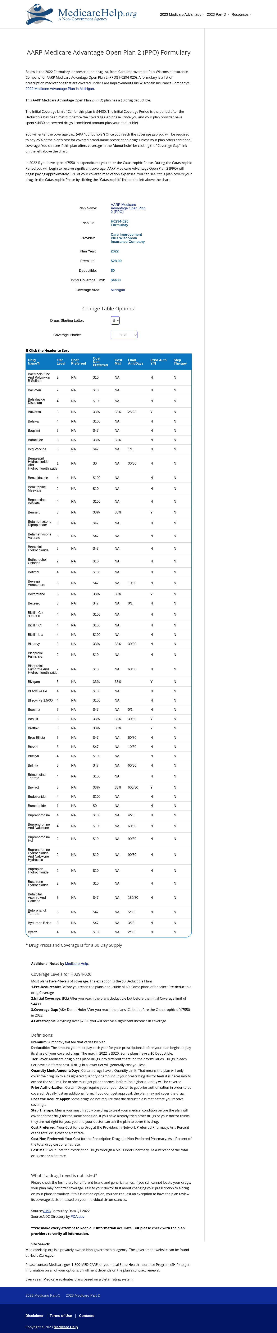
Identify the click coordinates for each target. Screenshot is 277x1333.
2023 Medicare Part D (83, 1295)
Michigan (118, 290)
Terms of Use (61, 1316)
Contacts (86, 1316)
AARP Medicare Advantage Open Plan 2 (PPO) (128, 208)
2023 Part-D (216, 15)
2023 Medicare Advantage (180, 15)
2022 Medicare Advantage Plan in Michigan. (60, 89)
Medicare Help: (77, 964)
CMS (47, 1211)
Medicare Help (66, 1327)
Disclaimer (35, 1316)
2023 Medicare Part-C (43, 1295)
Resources (240, 15)
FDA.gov (77, 1217)
